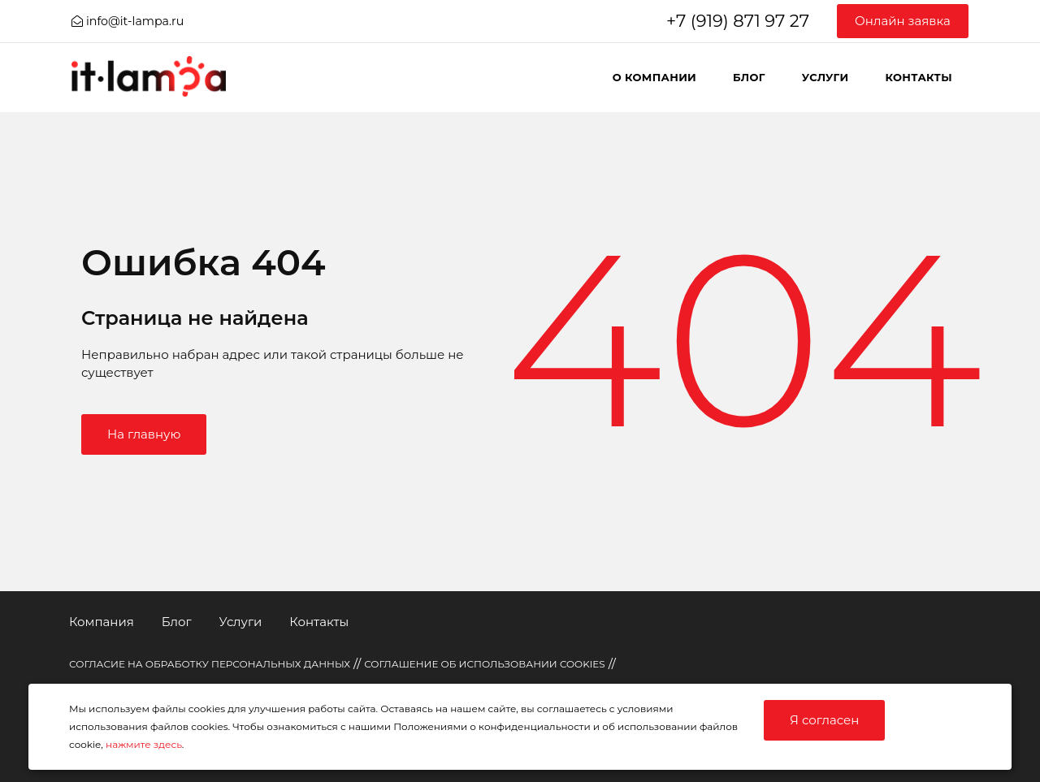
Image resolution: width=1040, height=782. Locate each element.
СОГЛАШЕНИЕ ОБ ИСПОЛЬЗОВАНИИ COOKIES (484, 664)
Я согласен (824, 720)
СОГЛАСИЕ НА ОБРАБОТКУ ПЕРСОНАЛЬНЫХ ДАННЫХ (209, 664)
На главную (143, 434)
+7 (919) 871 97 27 (737, 21)
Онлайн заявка (903, 20)
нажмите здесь (144, 744)
